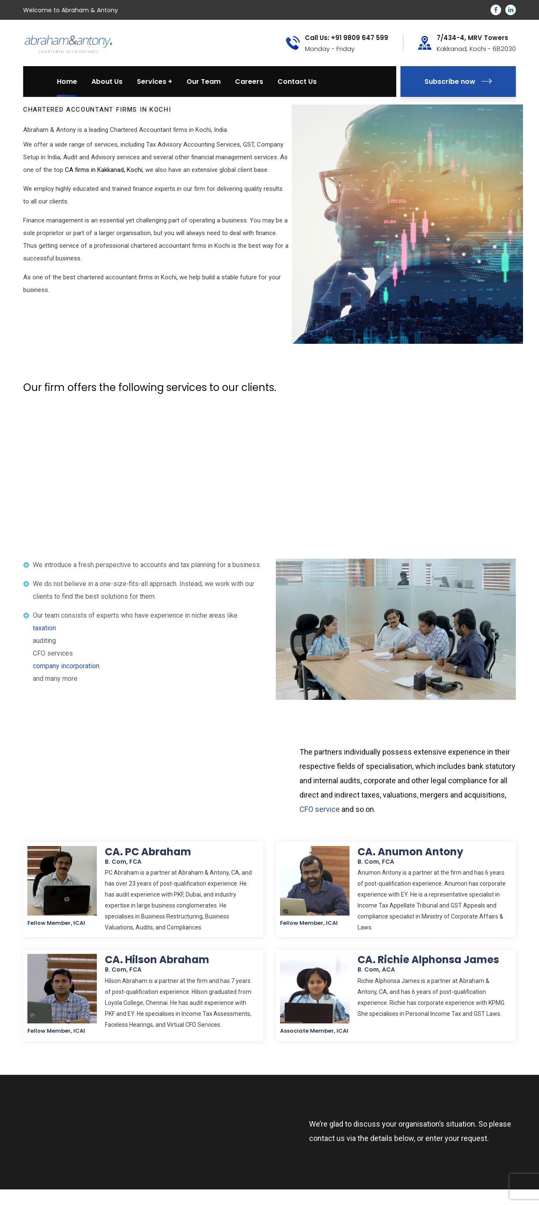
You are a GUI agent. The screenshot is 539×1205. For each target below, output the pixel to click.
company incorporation (66, 666)
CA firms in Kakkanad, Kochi (103, 170)
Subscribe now (458, 81)
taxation (44, 628)
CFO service (319, 809)
